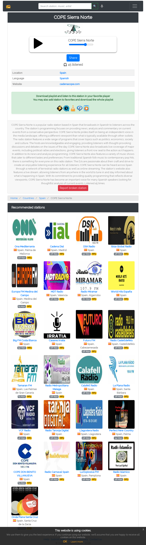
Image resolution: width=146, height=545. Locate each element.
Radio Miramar (89, 291)
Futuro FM (89, 340)
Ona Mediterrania (25, 246)
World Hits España (121, 291)
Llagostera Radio (89, 430)
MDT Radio (57, 291)
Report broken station (73, 187)
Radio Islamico (121, 472)
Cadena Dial (57, 246)
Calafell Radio (89, 385)
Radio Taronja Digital (57, 430)
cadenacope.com (70, 84)
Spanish (64, 78)
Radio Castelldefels (121, 340)
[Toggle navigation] (134, 6)
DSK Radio (89, 246)
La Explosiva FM (89, 472)
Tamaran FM (24, 385)
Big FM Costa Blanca (24, 340)
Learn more (77, 541)
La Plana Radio (121, 385)
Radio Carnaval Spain (57, 472)
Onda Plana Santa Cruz (25, 517)
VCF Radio (25, 430)
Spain (63, 72)
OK (65, 541)
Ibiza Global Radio (121, 246)
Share (73, 58)
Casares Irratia (57, 340)
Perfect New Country (121, 430)
